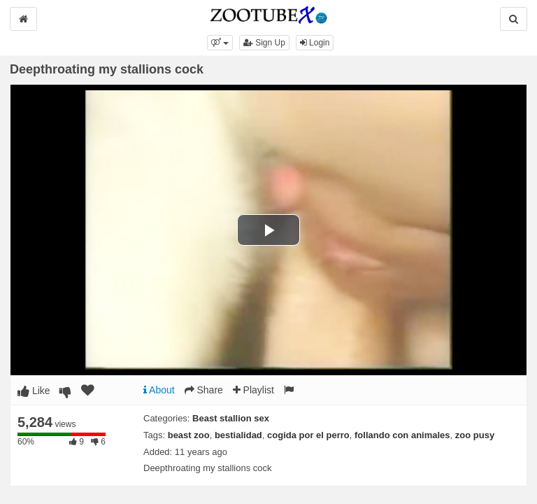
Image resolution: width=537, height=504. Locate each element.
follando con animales (402, 435)
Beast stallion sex (230, 418)
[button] (220, 42)
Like (33, 390)
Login (315, 43)
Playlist (253, 390)
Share (204, 390)
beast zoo (189, 435)
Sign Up (264, 43)
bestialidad (238, 435)
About (159, 390)
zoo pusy (474, 435)
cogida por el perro (308, 435)
